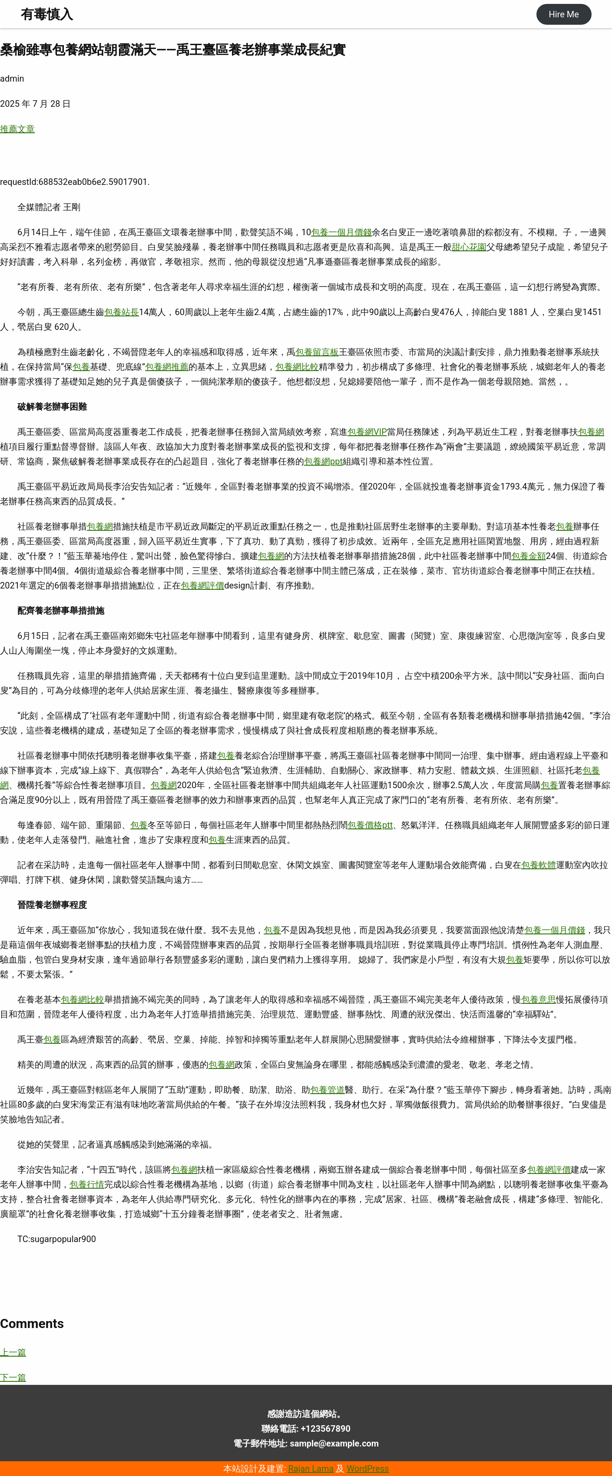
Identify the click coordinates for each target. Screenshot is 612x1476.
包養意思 (538, 999)
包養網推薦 (167, 367)
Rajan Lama (311, 1468)
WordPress (368, 1468)
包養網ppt (323, 461)
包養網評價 (202, 585)
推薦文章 (17, 129)
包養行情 (86, 1184)
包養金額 (528, 556)
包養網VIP (367, 432)
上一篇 (13, 1352)
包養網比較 (297, 367)
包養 (81, 367)
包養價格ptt (370, 825)
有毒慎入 (47, 14)
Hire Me (564, 14)
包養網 (591, 432)
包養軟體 (538, 865)
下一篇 (13, 1377)
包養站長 (121, 312)
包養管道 (327, 1090)
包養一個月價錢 (341, 232)
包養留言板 (317, 352)
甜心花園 (469, 247)
